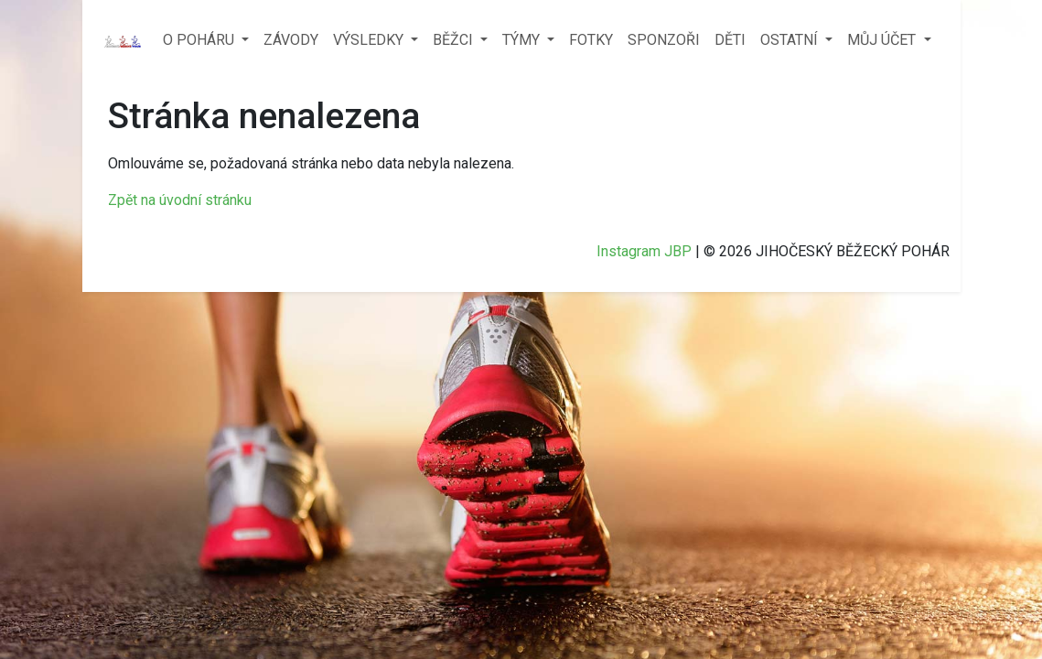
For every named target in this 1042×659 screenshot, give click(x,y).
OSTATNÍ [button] (791, 40)
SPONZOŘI (664, 40)
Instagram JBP (644, 251)
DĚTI (730, 40)
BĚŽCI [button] (455, 40)
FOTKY (591, 40)
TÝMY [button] (522, 40)
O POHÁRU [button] (200, 40)
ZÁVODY (290, 40)
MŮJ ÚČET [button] (883, 40)
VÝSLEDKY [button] (370, 40)
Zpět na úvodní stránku (180, 200)
